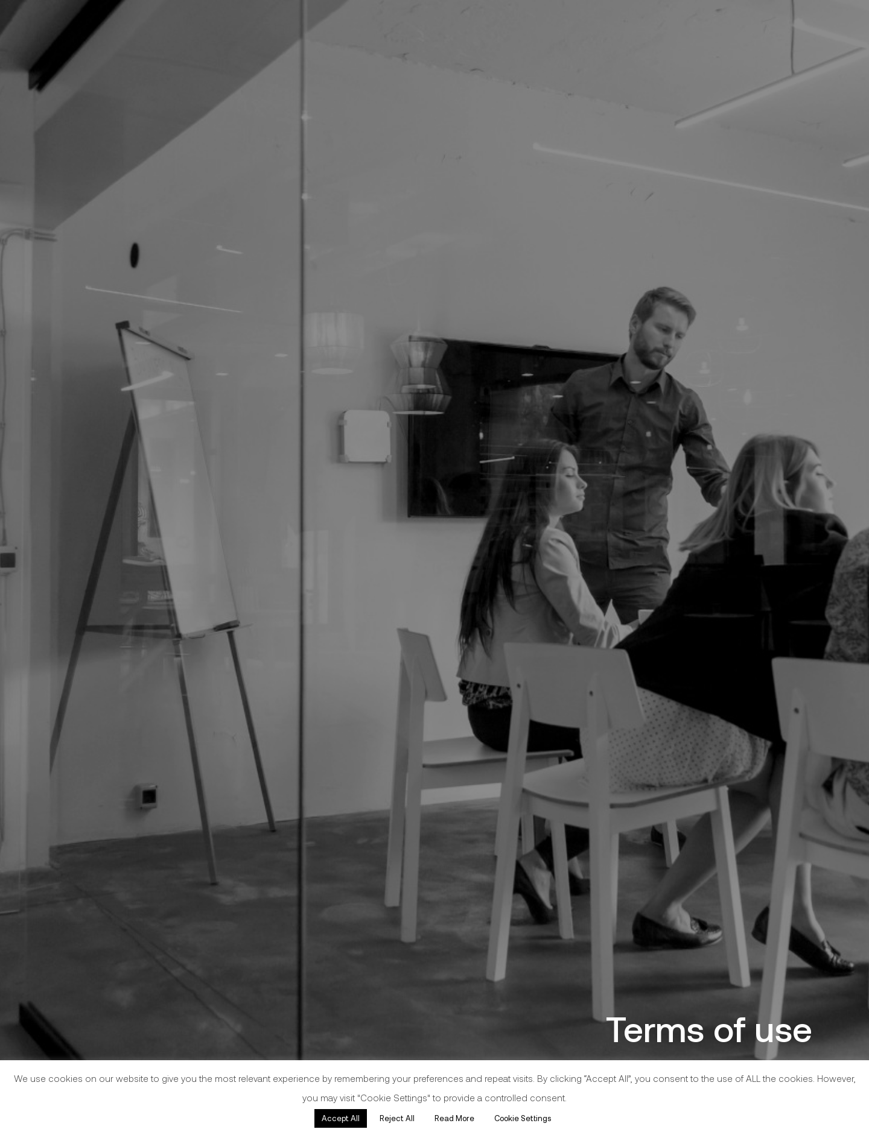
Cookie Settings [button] (522, 1118)
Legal (33, 592)
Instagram (36, 806)
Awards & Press (73, 634)
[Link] (93, 362)
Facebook (36, 793)
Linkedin (31, 820)
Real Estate (56, 571)
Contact (44, 655)
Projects (44, 508)
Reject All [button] (397, 1118)
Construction (62, 550)
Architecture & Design (96, 529)
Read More (454, 1118)
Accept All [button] (341, 1118)
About (36, 613)
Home (36, 486)
